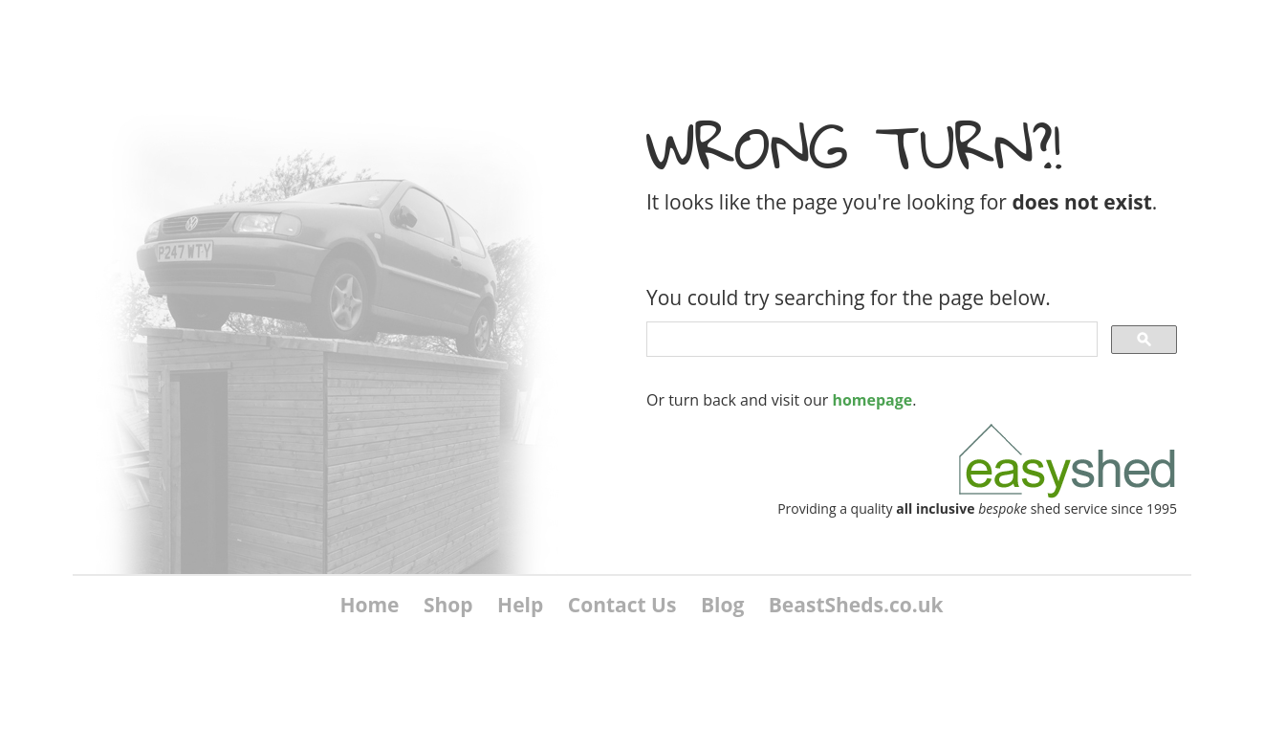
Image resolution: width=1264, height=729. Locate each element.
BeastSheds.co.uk (856, 604)
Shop (448, 604)
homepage (872, 399)
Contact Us (622, 604)
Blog (722, 604)
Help (520, 604)
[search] (870, 339)
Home (369, 604)
